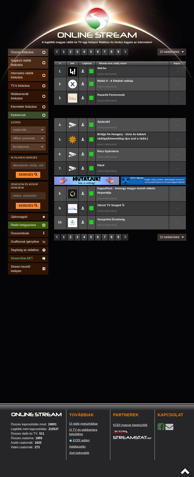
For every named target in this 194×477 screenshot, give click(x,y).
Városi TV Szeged (109, 205)
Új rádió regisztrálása (83, 423)
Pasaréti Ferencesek (111, 94)
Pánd (100, 165)
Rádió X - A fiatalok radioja (115, 80)
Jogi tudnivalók (79, 452)
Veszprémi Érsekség (111, 219)
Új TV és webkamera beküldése (83, 432)
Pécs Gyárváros (108, 151)
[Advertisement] (28, 332)
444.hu (101, 68)
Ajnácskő (103, 121)
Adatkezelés (77, 446)
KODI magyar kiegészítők (130, 425)
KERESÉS (28, 174)
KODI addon (79, 440)
